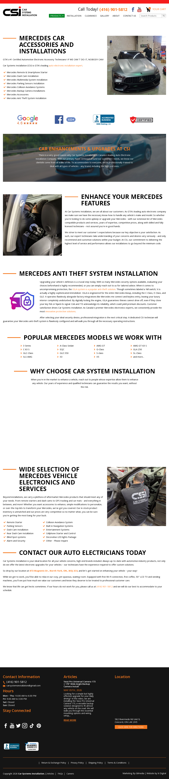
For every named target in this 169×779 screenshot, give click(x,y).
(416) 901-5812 (113, 10)
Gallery (104, 16)
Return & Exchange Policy (53, 763)
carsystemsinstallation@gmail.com (23, 686)
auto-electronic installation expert (65, 66)
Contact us (129, 16)
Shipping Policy (95, 763)
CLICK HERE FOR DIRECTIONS (131, 727)
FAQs (60, 774)
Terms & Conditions (116, 763)
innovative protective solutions (61, 312)
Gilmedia (140, 773)
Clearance (91, 16)
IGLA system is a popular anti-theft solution (94, 290)
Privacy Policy (77, 763)
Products (55, 16)
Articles (50, 774)
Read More (70, 720)
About (116, 16)
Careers (70, 774)
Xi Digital (162, 773)
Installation (74, 16)
